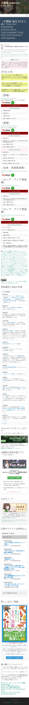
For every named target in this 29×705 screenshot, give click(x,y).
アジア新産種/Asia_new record (11, 252)
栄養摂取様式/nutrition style (14, 270)
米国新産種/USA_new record (11, 275)
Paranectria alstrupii (7, 98)
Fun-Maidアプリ (7, 349)
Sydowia (3, 252)
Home (16, 699)
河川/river (9, 273)
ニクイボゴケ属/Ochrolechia (15, 261)
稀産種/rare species (21, 273)
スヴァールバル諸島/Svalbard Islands (14, 258)
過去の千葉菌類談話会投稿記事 (10, 593)
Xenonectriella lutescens (8, 215)
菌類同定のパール (11, 410)
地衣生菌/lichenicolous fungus (16, 268)
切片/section (25, 265)
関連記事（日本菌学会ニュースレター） (11, 448)
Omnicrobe (5, 380)
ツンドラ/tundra (21, 259)
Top (12, 699)
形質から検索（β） (12, 322)
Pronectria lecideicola (8, 126)
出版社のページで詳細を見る (14, 657)
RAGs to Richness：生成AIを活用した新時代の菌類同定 (14, 408)
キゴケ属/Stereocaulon (6, 254)
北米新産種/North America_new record (15, 266)
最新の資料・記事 (7, 537)
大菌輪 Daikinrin (10, 2)
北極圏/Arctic (4, 266)
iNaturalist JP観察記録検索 (9, 367)
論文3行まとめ (5, 251)
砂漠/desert (13, 273)
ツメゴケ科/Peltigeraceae (12, 259)
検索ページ (9, 397)
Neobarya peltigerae (7, 171)
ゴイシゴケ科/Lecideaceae (15, 256)
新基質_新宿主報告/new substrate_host (15, 269)
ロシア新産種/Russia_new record (15, 265)
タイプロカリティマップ (9, 296)
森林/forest (22, 270)
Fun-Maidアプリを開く (14, 477)
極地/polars (12, 272)
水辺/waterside (18, 272)
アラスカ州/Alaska (23, 252)
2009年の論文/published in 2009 (18, 251)
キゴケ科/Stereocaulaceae (17, 254)
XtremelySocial (22, 702)
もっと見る (4, 423)
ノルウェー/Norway (14, 262)
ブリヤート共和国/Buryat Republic (16, 263)
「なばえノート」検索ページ (10, 373)
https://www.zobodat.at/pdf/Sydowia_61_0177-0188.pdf (14, 54)
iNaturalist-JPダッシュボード (10, 343)
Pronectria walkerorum (8, 185)
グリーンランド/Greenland (19, 255)
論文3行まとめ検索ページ (9, 330)
